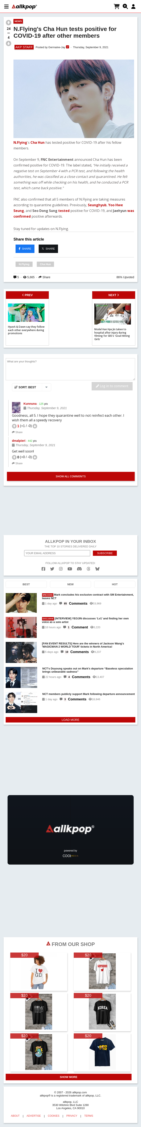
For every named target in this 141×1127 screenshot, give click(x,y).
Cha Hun (37, 142)
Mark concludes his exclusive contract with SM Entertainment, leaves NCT (88, 596)
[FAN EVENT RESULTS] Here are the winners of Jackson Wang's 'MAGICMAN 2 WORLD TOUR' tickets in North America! (83, 645)
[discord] (79, 569)
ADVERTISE (34, 1115)
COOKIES (53, 1115)
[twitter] (52, 569)
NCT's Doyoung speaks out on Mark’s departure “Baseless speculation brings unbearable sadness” (87, 670)
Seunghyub (97, 205)
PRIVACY (71, 1115)
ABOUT (15, 1115)
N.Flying (20, 142)
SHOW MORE (68, 1077)
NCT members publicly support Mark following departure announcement (88, 694)
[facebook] (43, 569)
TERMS (88, 1115)
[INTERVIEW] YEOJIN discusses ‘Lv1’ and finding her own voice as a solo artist (85, 620)
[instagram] (61, 569)
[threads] (88, 569)
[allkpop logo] (24, 7)
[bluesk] (97, 569)
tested (64, 210)
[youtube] (69, 569)
